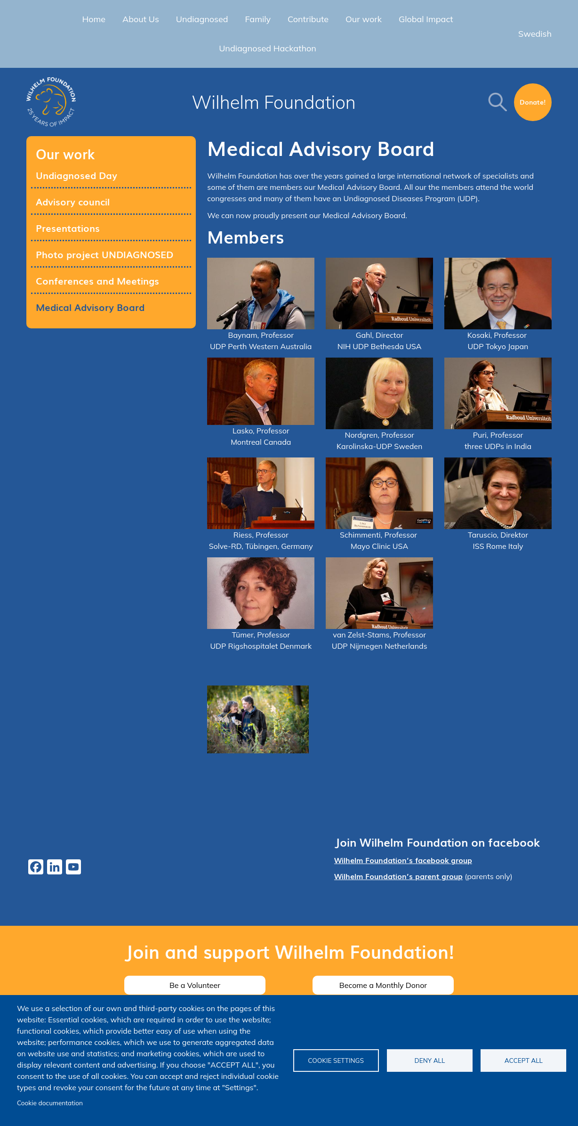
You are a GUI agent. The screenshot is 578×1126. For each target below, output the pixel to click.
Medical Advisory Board (90, 307)
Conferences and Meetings (97, 280)
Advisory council (73, 201)
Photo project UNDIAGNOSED (104, 254)
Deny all (430, 1060)
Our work (363, 19)
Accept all (524, 1060)
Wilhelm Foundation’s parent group (398, 875)
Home (93, 19)
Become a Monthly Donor (383, 985)
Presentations (68, 227)
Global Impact (426, 19)
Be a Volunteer (194, 985)
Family (258, 19)
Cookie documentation (50, 1103)
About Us (140, 19)
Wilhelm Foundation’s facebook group (403, 859)
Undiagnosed (202, 19)
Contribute (308, 19)
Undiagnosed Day (76, 175)
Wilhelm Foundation (274, 102)
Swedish (535, 33)
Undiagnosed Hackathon (267, 48)
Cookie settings (336, 1060)
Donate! (533, 101)
